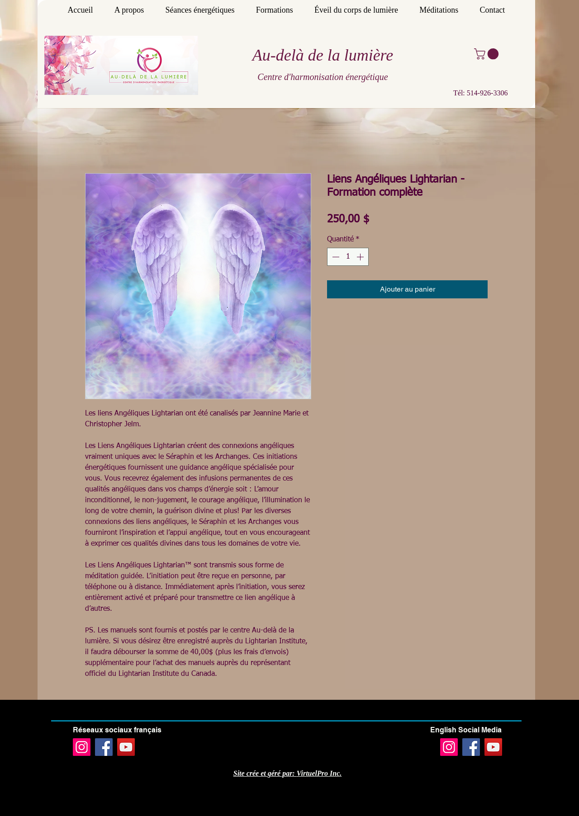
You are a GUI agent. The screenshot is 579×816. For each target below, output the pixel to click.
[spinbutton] (348, 256)
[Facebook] (104, 747)
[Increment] (361, 256)
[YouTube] (126, 747)
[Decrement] (334, 256)
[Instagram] (81, 747)
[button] (487, 53)
